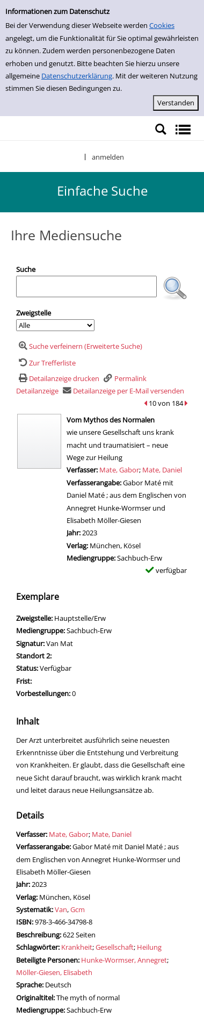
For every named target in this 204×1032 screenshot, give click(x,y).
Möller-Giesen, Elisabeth (54, 972)
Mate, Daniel (162, 470)
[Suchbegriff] (86, 286)
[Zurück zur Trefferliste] (46, 363)
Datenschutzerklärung (76, 76)
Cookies (161, 25)
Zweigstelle (33, 313)
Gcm (77, 909)
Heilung (149, 947)
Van (61, 909)
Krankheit (76, 947)
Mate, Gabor (119, 470)
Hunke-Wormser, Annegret (124, 960)
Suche (25, 269)
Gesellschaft (115, 947)
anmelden (108, 157)
